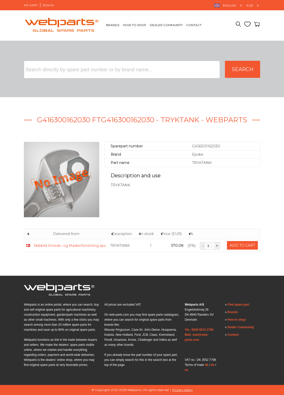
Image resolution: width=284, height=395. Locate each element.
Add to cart (242, 245)
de (212, 365)
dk (206, 365)
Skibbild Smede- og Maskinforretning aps (70, 245)
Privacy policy (182, 390)
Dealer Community (166, 25)
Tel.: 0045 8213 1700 (199, 329)
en (186, 370)
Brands (112, 25)
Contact (194, 25)
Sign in (48, 5)
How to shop (134, 25)
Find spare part (238, 304)
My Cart (31, 5)
